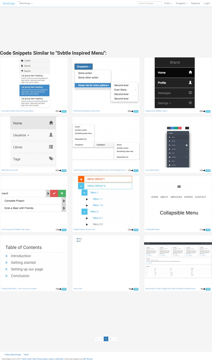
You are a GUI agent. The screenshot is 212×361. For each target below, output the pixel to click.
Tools (168, 3)
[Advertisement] (85, 26)
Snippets (181, 3)
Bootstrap (25, 2)
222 (58, 170)
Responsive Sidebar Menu (156, 111)
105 (58, 289)
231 (58, 111)
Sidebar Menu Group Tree (84, 229)
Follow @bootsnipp (13, 354)
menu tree (78, 288)
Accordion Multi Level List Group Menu (17, 111)
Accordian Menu (152, 170)
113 (202, 230)
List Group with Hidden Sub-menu (15, 229)
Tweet (26, 354)
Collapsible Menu (153, 229)
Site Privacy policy (40, 359)
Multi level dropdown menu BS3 (87, 111)
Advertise (59, 359)
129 (202, 170)
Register (195, 3)
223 (202, 111)
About (51, 359)
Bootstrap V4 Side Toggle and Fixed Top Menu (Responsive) (170, 288)
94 (131, 289)
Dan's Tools (26, 359)
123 (130, 230)
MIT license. (88, 359)
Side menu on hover (9, 170)
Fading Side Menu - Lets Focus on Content (19, 288)
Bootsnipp (9, 3)
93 (203, 289)
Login (207, 3)
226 (130, 111)
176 (130, 170)
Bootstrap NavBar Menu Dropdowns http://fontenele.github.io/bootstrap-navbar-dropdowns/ (113, 170)
